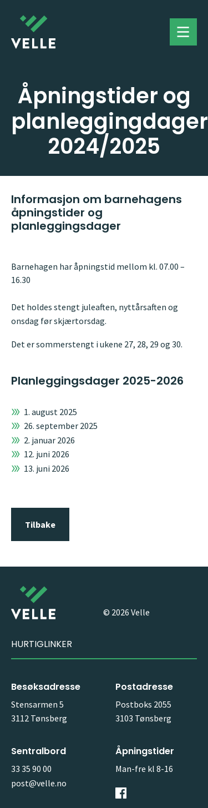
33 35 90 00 (31, 768)
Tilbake (40, 524)
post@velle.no (39, 783)
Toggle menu (183, 32)
